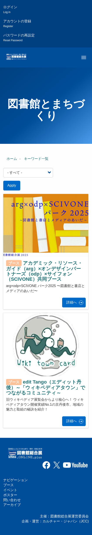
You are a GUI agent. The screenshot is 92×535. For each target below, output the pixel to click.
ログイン (10, 9)
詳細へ (71, 302)
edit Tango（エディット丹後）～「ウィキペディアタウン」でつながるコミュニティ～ (45, 387)
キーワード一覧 (36, 159)
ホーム (12, 159)
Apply (11, 185)
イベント (10, 490)
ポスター (10, 495)
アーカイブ (12, 505)
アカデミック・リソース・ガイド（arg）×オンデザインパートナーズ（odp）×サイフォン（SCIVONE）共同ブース (44, 271)
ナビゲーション (15, 480)
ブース (8, 485)
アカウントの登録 (17, 23)
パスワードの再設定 (19, 37)
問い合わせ (12, 500)
